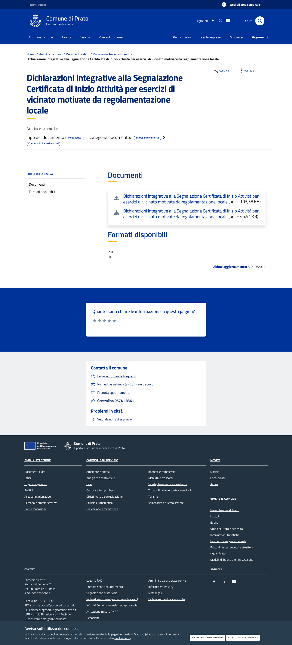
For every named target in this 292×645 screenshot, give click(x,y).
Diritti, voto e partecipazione (104, 496)
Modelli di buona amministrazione (231, 559)
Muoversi (236, 37)
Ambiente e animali (98, 471)
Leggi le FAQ (94, 580)
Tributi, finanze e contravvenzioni (169, 490)
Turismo (153, 496)
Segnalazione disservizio (101, 593)
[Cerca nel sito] (259, 20)
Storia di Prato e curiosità (226, 528)
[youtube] (226, 20)
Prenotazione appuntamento (104, 586)
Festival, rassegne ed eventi (228, 541)
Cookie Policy (123, 638)
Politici (28, 490)
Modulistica (74, 137)
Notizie (214, 471)
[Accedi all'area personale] (240, 4)
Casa (89, 484)
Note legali (155, 593)
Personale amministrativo (40, 502)
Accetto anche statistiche (243, 637)
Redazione (93, 617)
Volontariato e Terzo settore (166, 502)
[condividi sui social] (221, 70)
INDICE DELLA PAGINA (54, 174)
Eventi (214, 522)
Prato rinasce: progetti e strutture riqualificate (232, 550)
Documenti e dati (77, 54)
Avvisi (214, 484)
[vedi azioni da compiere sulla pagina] (247, 70)
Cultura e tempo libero (100, 490)
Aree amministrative (37, 496)
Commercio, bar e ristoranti (111, 54)
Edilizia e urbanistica (99, 502)
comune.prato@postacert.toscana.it (52, 605)
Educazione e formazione (102, 509)
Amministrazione (50, 54)
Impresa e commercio (147, 137)
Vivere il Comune (223, 498)
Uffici (27, 478)
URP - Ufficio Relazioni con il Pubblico (47, 614)
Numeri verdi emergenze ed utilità (45, 619)
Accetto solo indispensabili (207, 637)
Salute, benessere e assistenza (167, 484)
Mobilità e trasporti (160, 478)
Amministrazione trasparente (167, 580)
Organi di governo (35, 484)
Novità (215, 460)
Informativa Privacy (160, 586)
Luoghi (214, 516)
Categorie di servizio (102, 460)
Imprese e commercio (161, 471)
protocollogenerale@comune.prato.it (53, 610)
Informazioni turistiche (224, 535)
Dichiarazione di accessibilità (166, 599)
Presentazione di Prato (224, 510)
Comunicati (217, 478)
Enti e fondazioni (35, 509)
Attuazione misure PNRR (102, 611)
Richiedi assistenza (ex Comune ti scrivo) (112, 599)
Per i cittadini (182, 37)
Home (30, 54)
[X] (219, 20)
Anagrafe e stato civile (100, 478)
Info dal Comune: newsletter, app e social (112, 605)
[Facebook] (211, 20)
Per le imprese (211, 37)
